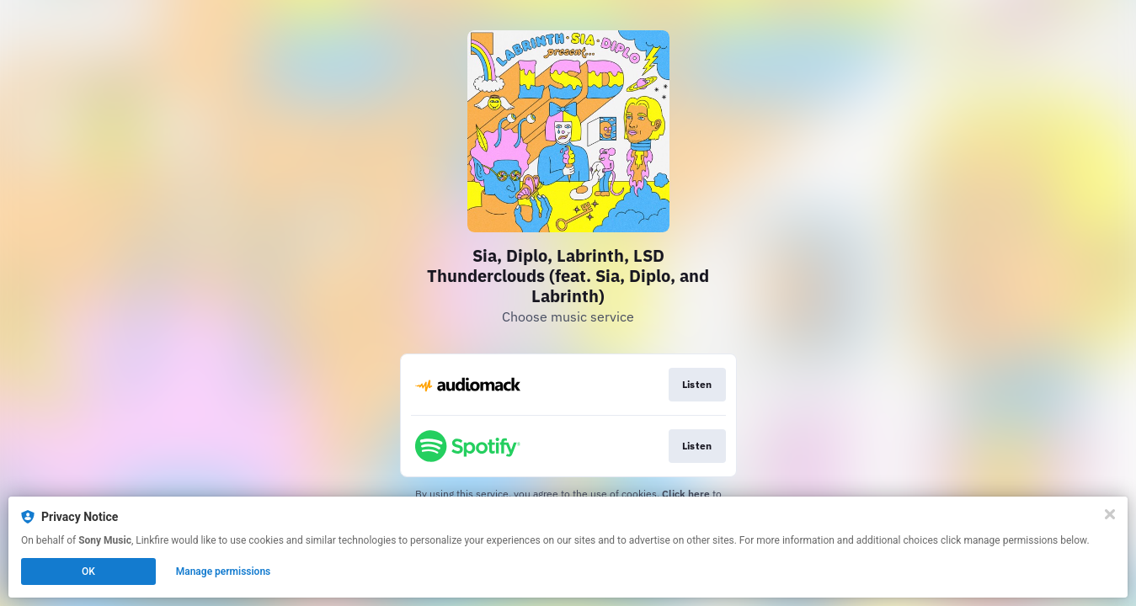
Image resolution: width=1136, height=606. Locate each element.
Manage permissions (223, 571)
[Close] (1109, 514)
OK (88, 571)
